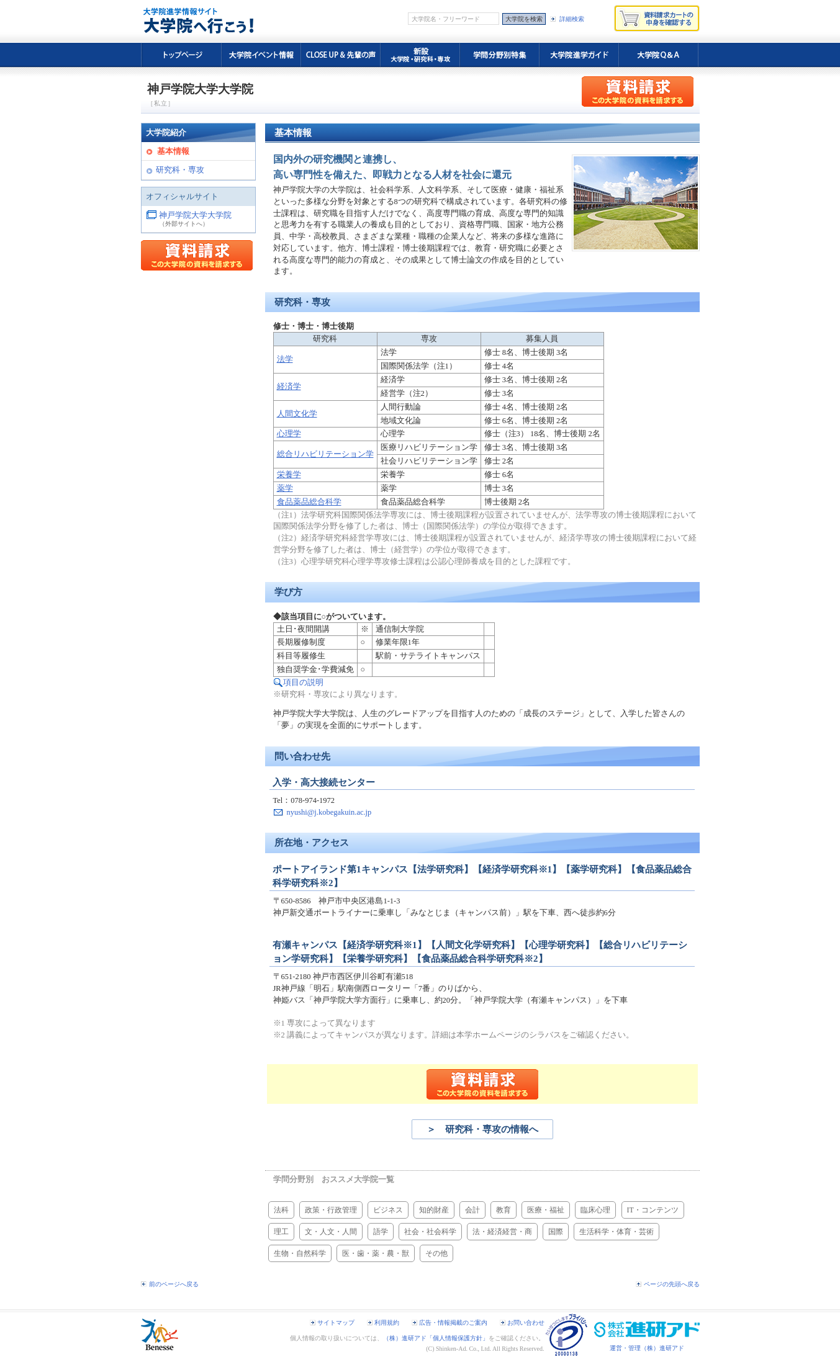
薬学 (285, 488)
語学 (380, 1231)
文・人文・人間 (331, 1231)
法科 (281, 1210)
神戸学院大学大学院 (195, 215)
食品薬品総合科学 (309, 502)
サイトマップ (336, 1322)
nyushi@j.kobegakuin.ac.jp (329, 812)
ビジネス (388, 1210)
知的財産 (434, 1210)
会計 (472, 1210)
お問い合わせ (525, 1322)
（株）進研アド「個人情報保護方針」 (436, 1338)
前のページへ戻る (174, 1284)
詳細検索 (571, 19)
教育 (503, 1210)
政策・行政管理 (331, 1210)
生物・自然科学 (300, 1253)
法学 (285, 359)
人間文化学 (297, 414)
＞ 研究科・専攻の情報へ (482, 1129)
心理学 (289, 433)
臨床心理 (595, 1210)
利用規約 (386, 1322)
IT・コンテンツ (653, 1210)
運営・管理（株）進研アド (647, 1348)
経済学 (289, 386)
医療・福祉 (545, 1210)
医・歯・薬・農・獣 (375, 1253)
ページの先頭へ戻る (672, 1284)
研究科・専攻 (180, 170)
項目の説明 (303, 682)
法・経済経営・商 (502, 1231)
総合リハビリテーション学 (325, 454)
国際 (555, 1231)
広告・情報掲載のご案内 (453, 1322)
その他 (436, 1253)
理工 (281, 1231)
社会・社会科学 (430, 1231)
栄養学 (289, 474)
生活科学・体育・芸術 (616, 1231)
